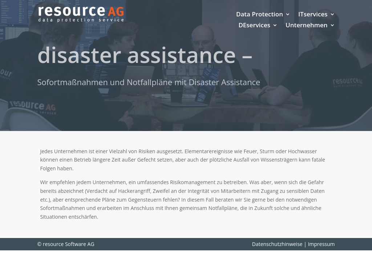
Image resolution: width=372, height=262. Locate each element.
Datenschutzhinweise (277, 244)
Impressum (321, 244)
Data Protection (259, 15)
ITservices (313, 15)
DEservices (254, 26)
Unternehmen (307, 26)
